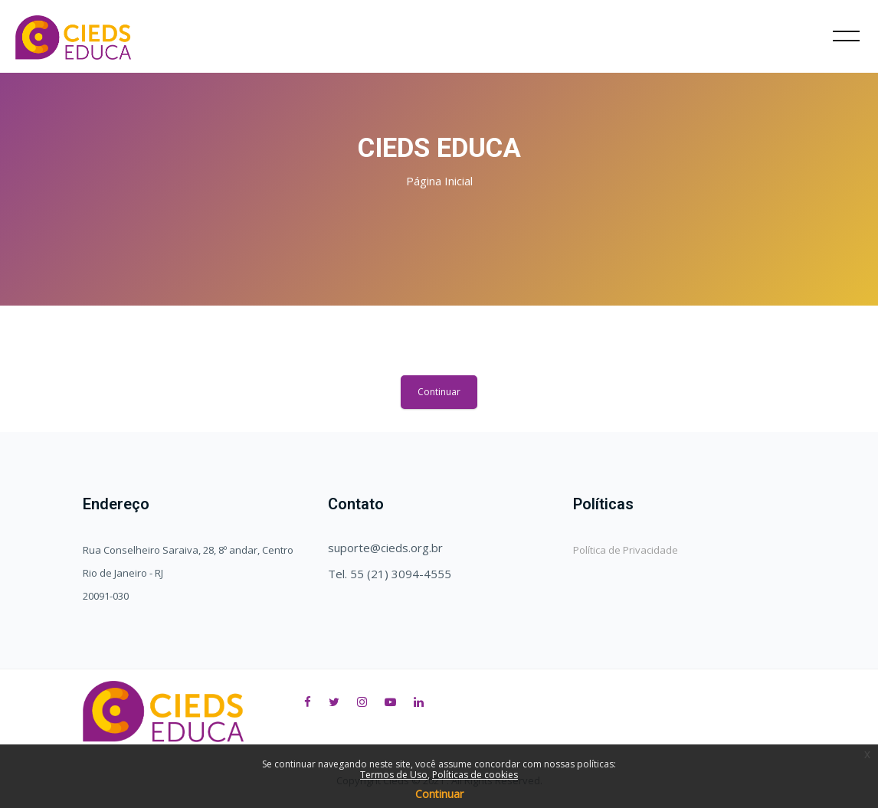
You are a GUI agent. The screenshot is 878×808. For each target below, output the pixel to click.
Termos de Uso (394, 774)
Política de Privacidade (625, 550)
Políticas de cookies (475, 774)
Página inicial (439, 180)
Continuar (439, 391)
